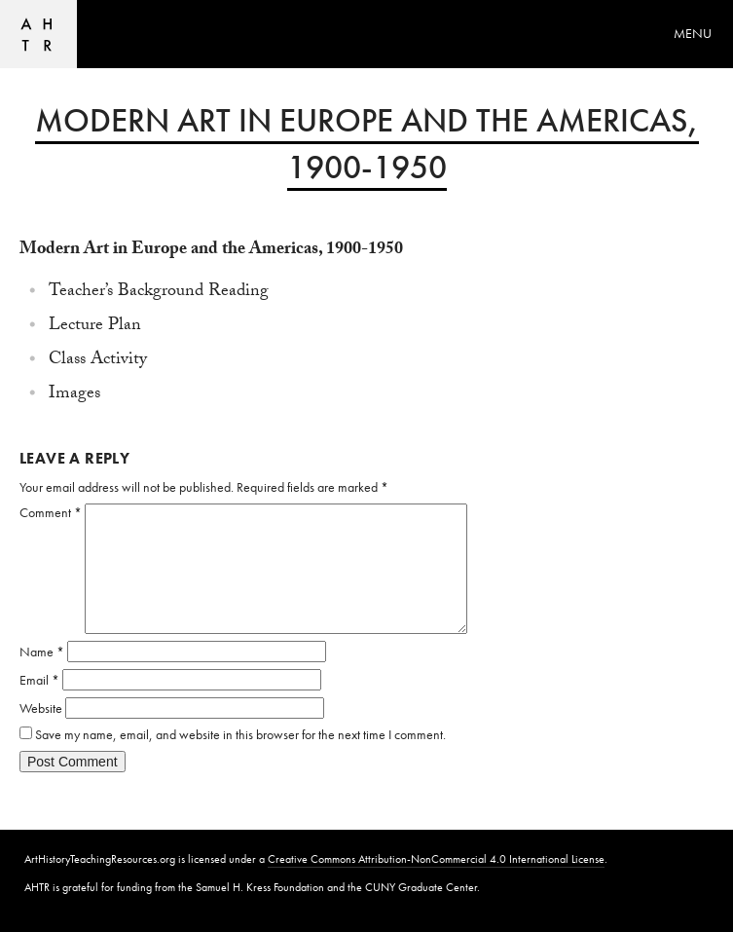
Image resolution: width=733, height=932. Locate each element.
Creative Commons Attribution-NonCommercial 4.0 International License (436, 859)
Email (39, 680)
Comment (50, 512)
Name (41, 651)
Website (40, 708)
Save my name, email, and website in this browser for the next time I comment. (240, 734)
